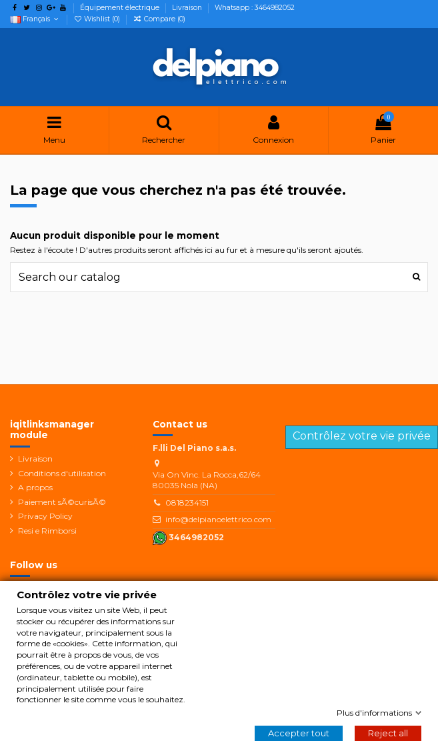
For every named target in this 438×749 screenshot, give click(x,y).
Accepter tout (298, 733)
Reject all (388, 733)
